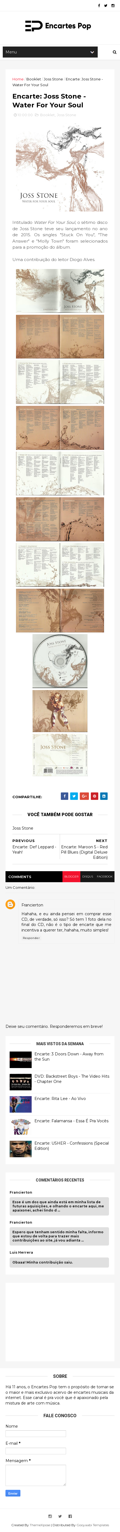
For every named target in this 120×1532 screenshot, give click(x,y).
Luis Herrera (21, 1252)
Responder (31, 938)
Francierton (32, 905)
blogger (71, 876)
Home (18, 79)
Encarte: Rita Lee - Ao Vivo (60, 1098)
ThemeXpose (40, 1525)
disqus (87, 876)
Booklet (33, 79)
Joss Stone (53, 79)
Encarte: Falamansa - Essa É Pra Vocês (71, 1120)
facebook (105, 876)
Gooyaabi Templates (93, 1525)
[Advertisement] (51, 1321)
